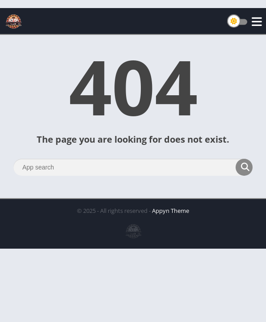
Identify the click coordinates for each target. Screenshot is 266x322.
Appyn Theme (170, 211)
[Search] (133, 167)
